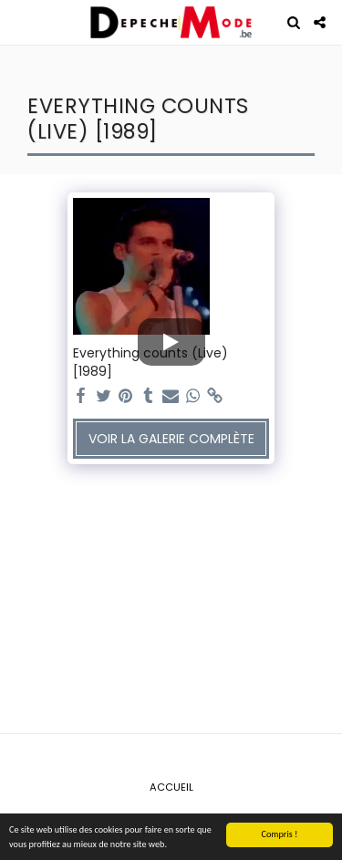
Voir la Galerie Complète (171, 439)
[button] (20, 22)
